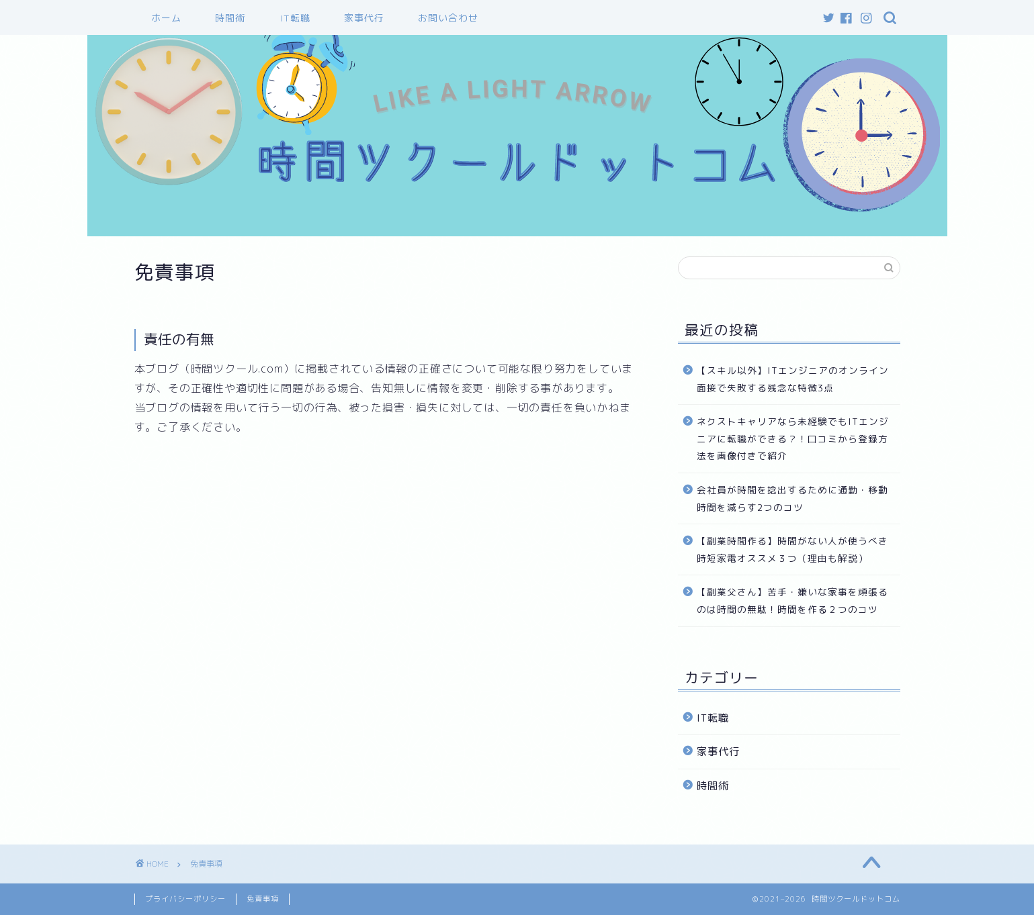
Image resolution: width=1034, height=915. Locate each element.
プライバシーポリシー (185, 899)
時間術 (230, 18)
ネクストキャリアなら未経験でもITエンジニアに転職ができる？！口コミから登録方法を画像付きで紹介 (793, 438)
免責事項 (263, 899)
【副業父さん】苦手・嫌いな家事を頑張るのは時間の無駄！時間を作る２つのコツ (792, 600)
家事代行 (364, 18)
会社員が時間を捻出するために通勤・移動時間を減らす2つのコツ (792, 498)
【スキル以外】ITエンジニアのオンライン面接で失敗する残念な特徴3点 (793, 379)
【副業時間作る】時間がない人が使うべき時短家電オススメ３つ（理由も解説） (792, 549)
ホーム (166, 18)
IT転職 (295, 18)
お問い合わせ (448, 18)
